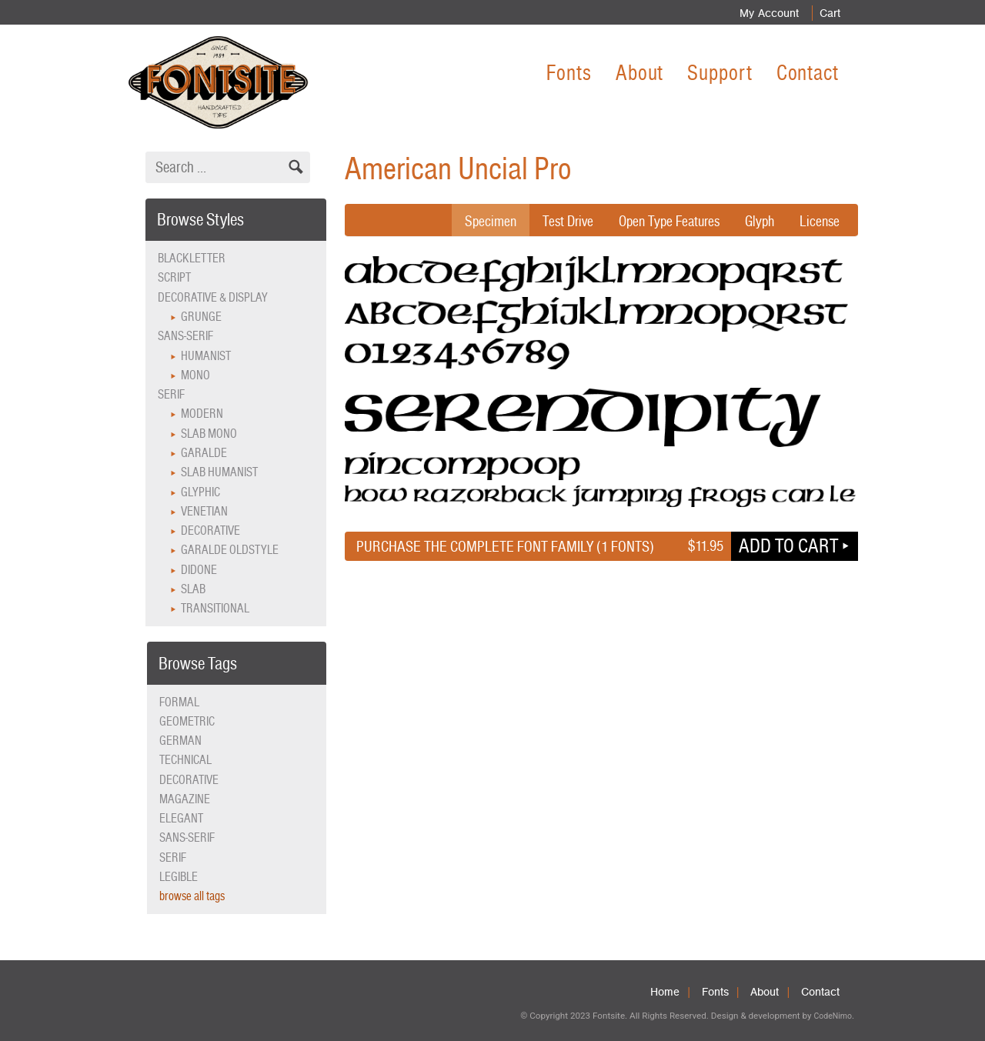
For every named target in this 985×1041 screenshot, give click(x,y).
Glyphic (200, 492)
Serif (171, 394)
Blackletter (191, 258)
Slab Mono (209, 433)
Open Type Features (662, 220)
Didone (199, 569)
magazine (184, 799)
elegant (181, 818)
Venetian (204, 511)
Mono (195, 375)
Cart (828, 13)
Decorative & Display (213, 297)
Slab (193, 589)
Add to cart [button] (788, 545)
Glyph (757, 220)
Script (174, 277)
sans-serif (187, 837)
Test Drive (556, 220)
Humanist (206, 356)
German (180, 740)
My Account (764, 13)
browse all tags (192, 896)
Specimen (476, 220)
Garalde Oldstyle (230, 549)
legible (178, 876)
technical (185, 759)
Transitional (215, 608)
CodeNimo (832, 1016)
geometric (187, 721)
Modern (202, 413)
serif (172, 857)
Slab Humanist (219, 472)
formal (179, 702)
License (819, 220)
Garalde (204, 452)
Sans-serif (185, 336)
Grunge (201, 316)
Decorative (210, 530)
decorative (189, 779)
